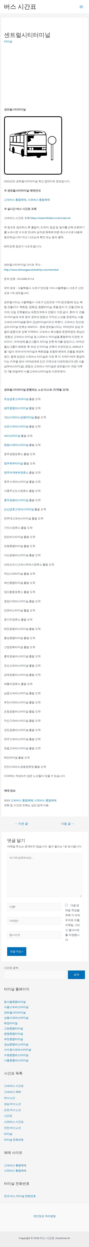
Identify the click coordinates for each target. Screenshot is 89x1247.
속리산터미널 (12, 435)
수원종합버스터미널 (16, 1055)
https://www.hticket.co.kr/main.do (50, 218)
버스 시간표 (20, 6)
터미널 (8, 41)
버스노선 (9, 1097)
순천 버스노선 (12, 1109)
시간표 (8, 1115)
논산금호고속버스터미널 (19, 509)
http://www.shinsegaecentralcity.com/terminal (31, 269)
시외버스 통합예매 (39, 199)
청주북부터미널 (13, 463)
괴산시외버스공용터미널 (19, 417)
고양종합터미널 (13, 1028)
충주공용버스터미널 (16, 500)
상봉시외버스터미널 (16, 1017)
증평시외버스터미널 (16, 444)
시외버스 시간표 (14, 1121)
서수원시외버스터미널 (17, 1049)
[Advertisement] (36, 75)
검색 (76, 974)
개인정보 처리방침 (44, 1216)
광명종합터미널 (13, 1033)
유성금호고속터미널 (16, 399)
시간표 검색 (11, 967)
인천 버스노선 (12, 1127)
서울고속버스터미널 (16, 1007)
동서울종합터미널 (15, 1001)
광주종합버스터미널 (16, 408)
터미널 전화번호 (14, 1139)
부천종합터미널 (13, 1039)
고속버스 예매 (12, 1091)
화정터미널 (11, 1023)
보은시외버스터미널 (16, 426)
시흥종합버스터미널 (16, 1060)
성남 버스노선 (12, 1103)
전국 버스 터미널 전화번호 (20, 1196)
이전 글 (21, 823)
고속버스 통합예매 (15, 199)
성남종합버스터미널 (16, 1044)
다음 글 (67, 823)
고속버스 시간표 (14, 1085)
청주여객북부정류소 (16, 472)
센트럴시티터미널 (15, 1012)
